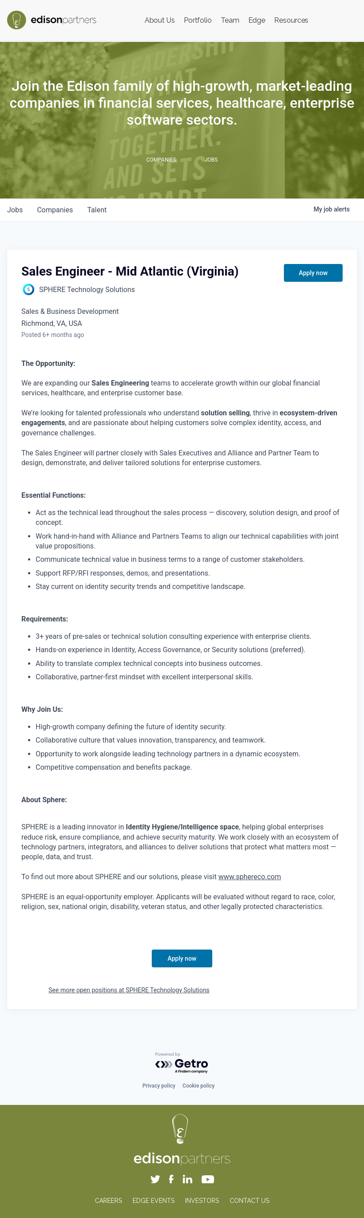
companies (55, 210)
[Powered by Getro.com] (182, 1063)
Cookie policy (198, 1086)
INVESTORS (202, 1200)
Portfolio (198, 20)
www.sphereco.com (249, 877)
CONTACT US (249, 1200)
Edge (257, 20)
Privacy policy (158, 1086)
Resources (291, 20)
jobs (15, 210)
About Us (160, 20)
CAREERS (108, 1200)
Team (230, 20)
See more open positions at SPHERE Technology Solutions (129, 990)
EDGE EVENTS (153, 1200)
